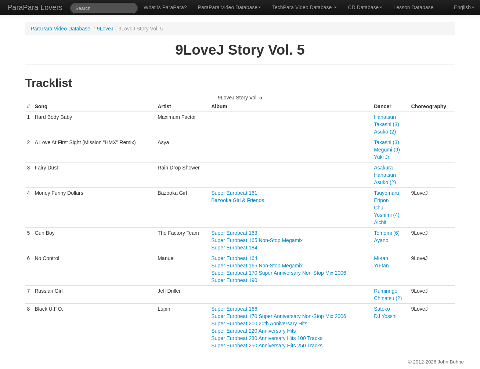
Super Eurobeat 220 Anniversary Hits (253, 331)
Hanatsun (385, 117)
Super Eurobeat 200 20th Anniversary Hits (259, 323)
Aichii (380, 222)
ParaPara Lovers (34, 7)
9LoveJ (105, 29)
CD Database (365, 7)
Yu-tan (381, 265)
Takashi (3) (386, 124)
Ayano (381, 240)
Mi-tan (381, 258)
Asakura (383, 168)
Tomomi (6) (387, 233)
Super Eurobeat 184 (234, 248)
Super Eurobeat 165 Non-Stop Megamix (257, 240)
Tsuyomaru (386, 193)
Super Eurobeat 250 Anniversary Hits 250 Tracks (266, 345)
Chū (378, 208)
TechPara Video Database (304, 7)
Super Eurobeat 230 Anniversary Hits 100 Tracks (266, 338)
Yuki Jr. (382, 157)
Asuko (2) (385, 132)
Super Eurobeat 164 (234, 258)
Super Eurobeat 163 (234, 233)
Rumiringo (385, 291)
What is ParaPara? (165, 7)
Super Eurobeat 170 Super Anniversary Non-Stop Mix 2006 (278, 273)
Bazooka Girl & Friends (237, 200)
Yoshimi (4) (387, 215)
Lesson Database (413, 7)
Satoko (382, 309)
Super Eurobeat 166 (234, 309)
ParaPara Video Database (229, 7)
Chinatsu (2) (388, 298)
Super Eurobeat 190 (234, 280)
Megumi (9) (387, 150)
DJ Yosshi (385, 316)
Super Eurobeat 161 (234, 193)
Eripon (381, 200)
